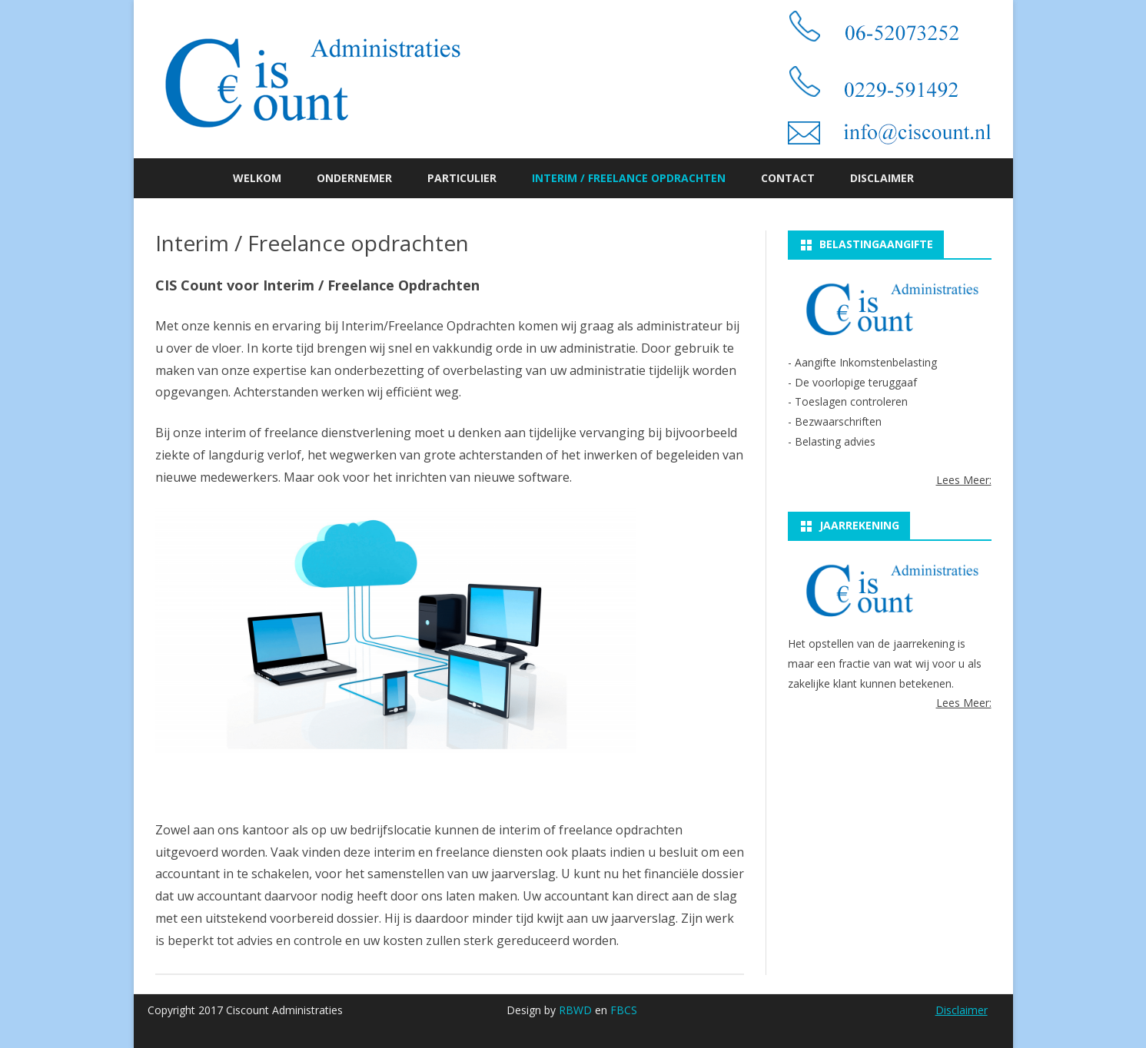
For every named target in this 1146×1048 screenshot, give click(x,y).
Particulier (462, 178)
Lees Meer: (964, 480)
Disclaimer (882, 178)
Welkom (257, 178)
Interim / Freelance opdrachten (629, 178)
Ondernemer (354, 178)
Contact (788, 178)
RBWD (575, 1010)
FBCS (623, 1010)
